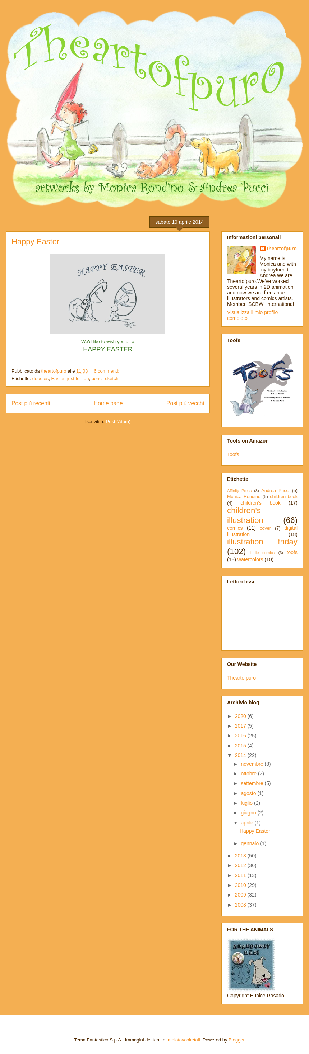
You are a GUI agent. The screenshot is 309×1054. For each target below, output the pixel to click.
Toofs (233, 454)
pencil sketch (105, 378)
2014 (241, 755)
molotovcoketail (184, 1040)
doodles (40, 378)
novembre (252, 764)
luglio (247, 803)
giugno (249, 813)
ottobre (249, 773)
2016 (241, 735)
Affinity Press (239, 490)
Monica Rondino (243, 496)
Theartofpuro (241, 678)
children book (284, 496)
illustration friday (262, 541)
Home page (108, 403)
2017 (241, 726)
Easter (58, 378)
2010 (241, 885)
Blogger (236, 1040)
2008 (241, 905)
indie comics (262, 552)
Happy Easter (35, 241)
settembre (252, 783)
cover (265, 528)
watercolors (250, 559)
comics (235, 528)
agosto (249, 793)
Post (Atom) (118, 421)
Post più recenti (30, 403)
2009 (241, 895)
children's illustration (245, 515)
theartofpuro (282, 248)
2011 (241, 875)
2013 (241, 856)
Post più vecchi (185, 403)
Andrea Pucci (275, 490)
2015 (241, 745)
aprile (247, 823)
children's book (260, 503)
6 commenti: (107, 371)
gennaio (250, 843)
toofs (292, 552)
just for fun (78, 378)
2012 (241, 865)
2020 (241, 716)
